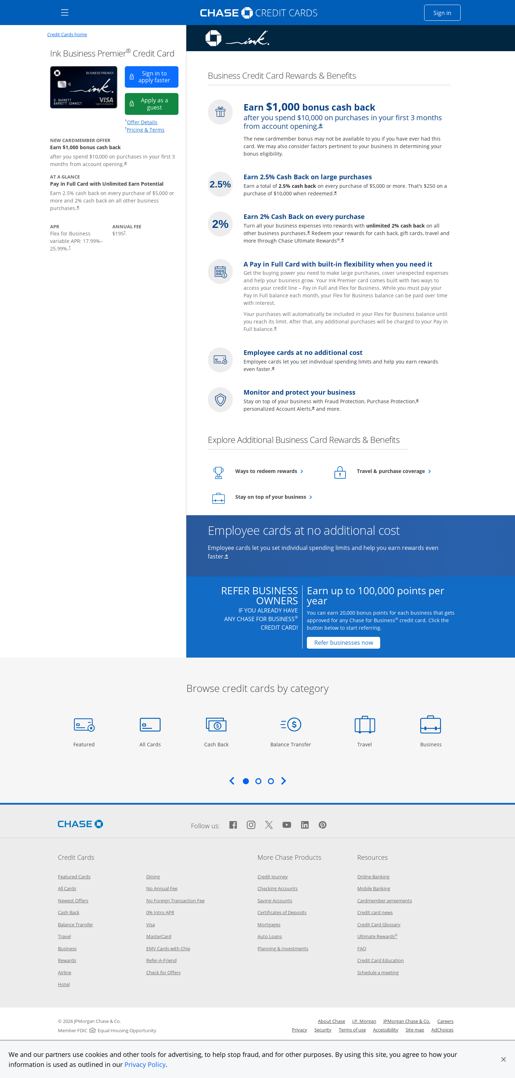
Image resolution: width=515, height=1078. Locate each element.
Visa (150, 924)
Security (323, 1029)
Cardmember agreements (384, 900)
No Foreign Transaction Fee (175, 900)
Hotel (64, 984)
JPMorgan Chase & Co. (406, 1021)
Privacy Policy (145, 1064)
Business (431, 744)
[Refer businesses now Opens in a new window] (343, 643)
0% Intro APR (160, 912)
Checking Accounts (278, 888)
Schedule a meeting (378, 972)
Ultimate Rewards (377, 936)
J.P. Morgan (364, 1021)
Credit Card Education (380, 960)
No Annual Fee (161, 888)
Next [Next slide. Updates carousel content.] (283, 781)
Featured (85, 744)
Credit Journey (273, 876)
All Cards (151, 744)
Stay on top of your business (278, 496)
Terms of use (352, 1029)
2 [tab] (258, 781)
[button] (503, 1059)
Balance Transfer (290, 744)
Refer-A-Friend (161, 960)
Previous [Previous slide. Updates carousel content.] (232, 781)
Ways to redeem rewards (278, 470)
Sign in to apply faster (158, 76)
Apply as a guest (160, 103)
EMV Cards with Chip (168, 948)
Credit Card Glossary (379, 924)
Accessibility (385, 1029)
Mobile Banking (373, 888)
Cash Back (216, 744)
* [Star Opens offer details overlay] (125, 164)
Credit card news (375, 912)
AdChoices (442, 1029)
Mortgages (269, 924)
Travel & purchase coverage (400, 470)
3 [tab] (271, 781)
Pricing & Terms (146, 129)
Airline (64, 972)
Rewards (67, 960)
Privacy (299, 1029)
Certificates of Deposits (282, 912)
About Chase (331, 1021)
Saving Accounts (275, 900)
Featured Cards (74, 876)
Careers (445, 1021)
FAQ (361, 948)
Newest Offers (73, 900)
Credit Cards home (67, 34)
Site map (415, 1029)
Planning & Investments (283, 948)
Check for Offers (163, 972)
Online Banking (373, 876)
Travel (367, 744)
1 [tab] (246, 781)
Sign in (447, 12)
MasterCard (158, 936)
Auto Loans (270, 936)
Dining (153, 876)
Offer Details (142, 122)
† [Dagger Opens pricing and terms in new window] (69, 247)
